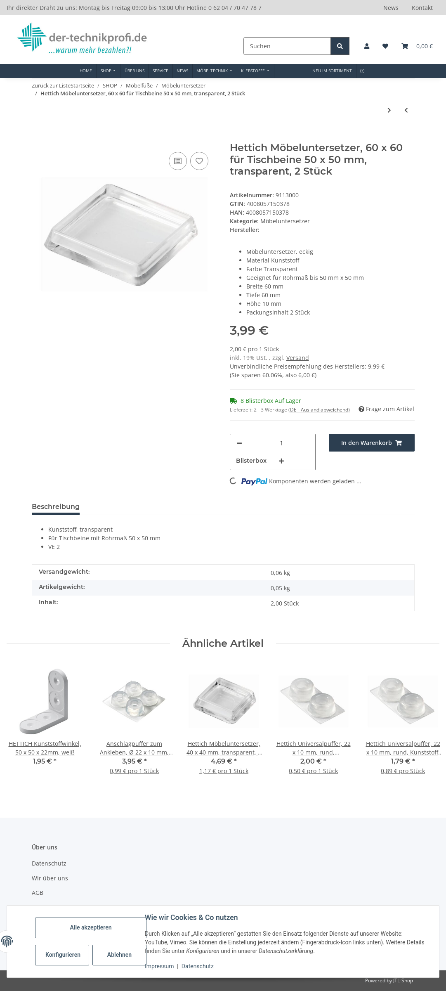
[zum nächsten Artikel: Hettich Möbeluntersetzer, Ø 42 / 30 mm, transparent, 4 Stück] (389, 110)
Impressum (159, 966)
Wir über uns (50, 878)
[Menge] (281, 443)
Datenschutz (198, 966)
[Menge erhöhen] (281, 461)
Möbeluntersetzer (285, 221)
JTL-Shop (403, 980)
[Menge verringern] (239, 443)
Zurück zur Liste (51, 85)
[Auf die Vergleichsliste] (178, 161)
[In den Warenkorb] (38, 137)
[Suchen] (288, 46)
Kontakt (422, 8)
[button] (367, 46)
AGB (37, 892)
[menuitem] (86, 71)
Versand (297, 358)
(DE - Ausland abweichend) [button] (319, 409)
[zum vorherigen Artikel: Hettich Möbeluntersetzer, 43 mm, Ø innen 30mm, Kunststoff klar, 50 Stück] (406, 110)
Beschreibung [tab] (56, 507)
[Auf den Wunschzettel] (199, 161)
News (391, 8)
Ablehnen (119, 954)
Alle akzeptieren (90, 927)
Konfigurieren (62, 954)
